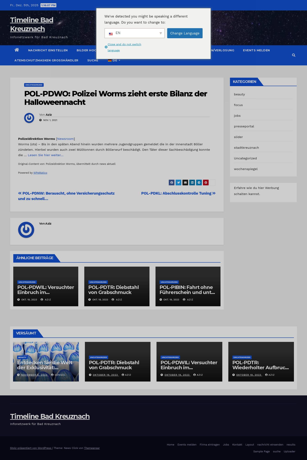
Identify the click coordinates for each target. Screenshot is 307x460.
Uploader (289, 451)
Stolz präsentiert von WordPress (31, 448)
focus (238, 105)
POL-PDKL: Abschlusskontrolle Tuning (178, 193)
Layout (249, 444)
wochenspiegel (246, 169)
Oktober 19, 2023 (106, 374)
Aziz (49, 115)
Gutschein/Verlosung (214, 50)
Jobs (226, 444)
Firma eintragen (210, 444)
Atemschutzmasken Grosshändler (46, 60)
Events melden (256, 50)
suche (92, 60)
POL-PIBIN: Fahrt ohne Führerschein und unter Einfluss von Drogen (188, 292)
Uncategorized (33, 85)
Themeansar (92, 448)
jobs (237, 116)
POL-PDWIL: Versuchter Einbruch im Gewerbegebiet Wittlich (189, 367)
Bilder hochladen (93, 50)
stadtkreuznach (246, 148)
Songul (58, 374)
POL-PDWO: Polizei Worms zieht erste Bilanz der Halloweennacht (115, 98)
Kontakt (237, 444)
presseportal (244, 126)
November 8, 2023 (34, 374)
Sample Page (261, 451)
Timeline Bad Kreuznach (50, 416)
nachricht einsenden (270, 444)
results (291, 444)
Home (170, 444)
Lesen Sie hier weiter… (45, 155)
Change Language (184, 33)
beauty (239, 94)
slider (238, 137)
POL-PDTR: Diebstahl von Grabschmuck (113, 289)
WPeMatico (40, 172)
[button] (293, 55)
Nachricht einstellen (48, 50)
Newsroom (65, 139)
